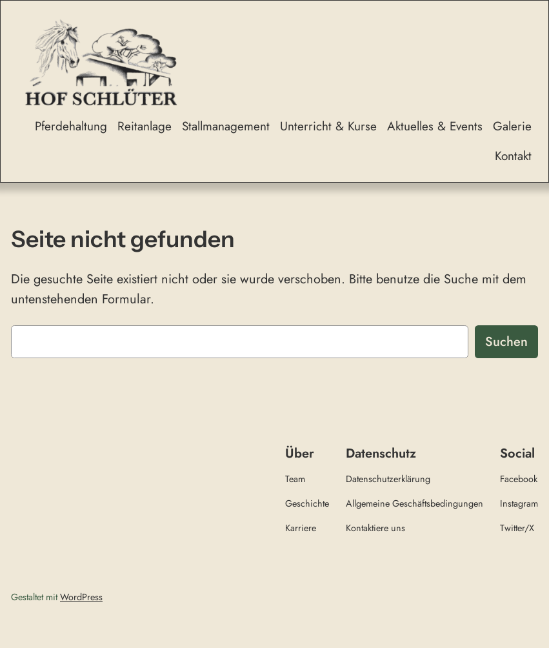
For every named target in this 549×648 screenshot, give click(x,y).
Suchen (506, 341)
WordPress (81, 597)
